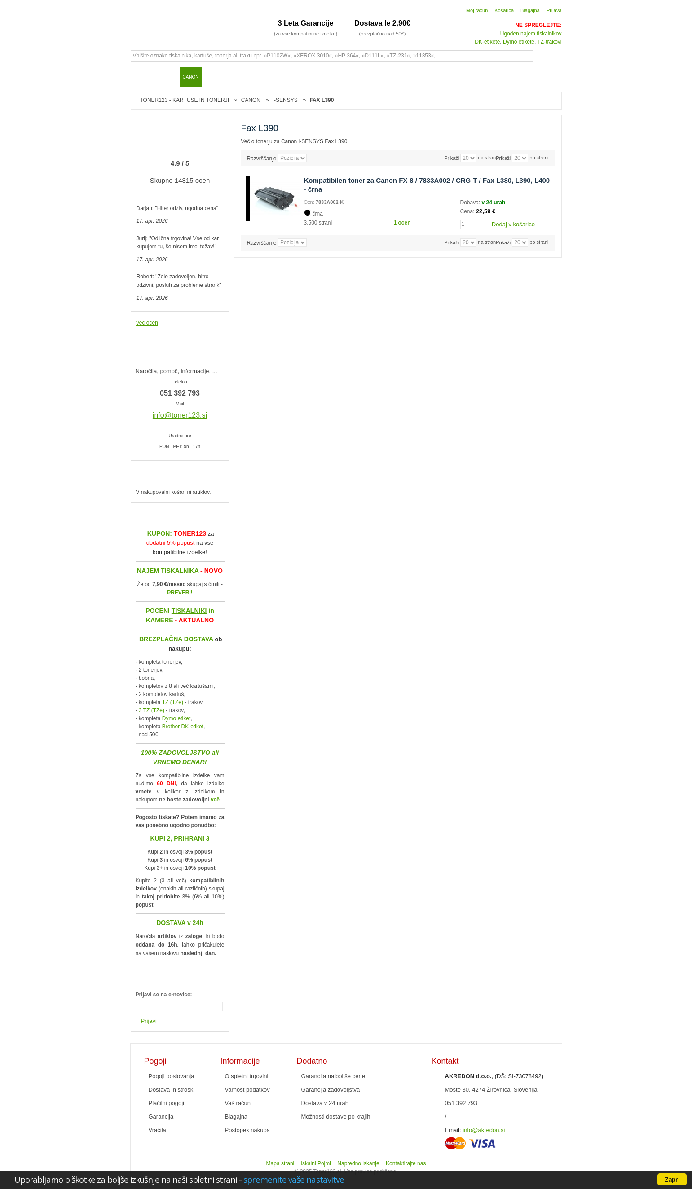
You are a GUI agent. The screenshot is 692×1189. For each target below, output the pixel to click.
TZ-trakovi (550, 42)
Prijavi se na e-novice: (164, 994)
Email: (453, 1130)
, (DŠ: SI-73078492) (494, 1076)
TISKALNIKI (189, 610)
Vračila (157, 1130)
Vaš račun (238, 1103)
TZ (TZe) (172, 702)
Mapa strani (280, 1163)
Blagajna (530, 10)
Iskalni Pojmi (316, 1163)
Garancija (161, 1116)
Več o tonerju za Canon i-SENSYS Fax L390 (294, 141)
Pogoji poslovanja (171, 1076)
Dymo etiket (176, 718)
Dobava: (471, 202)
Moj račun (477, 10)
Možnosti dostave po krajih (335, 1116)
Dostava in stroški (172, 1089)
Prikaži (503, 158)
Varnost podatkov (247, 1089)
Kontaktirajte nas (406, 1163)
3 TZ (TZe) (151, 710)
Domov (142, 76)
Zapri (672, 1179)
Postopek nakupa (247, 1130)
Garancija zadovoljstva (330, 1089)
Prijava (554, 10)
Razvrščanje (262, 158)
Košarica (504, 10)
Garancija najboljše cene (333, 1076)
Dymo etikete (518, 42)
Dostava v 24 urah (325, 1103)
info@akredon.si (484, 1130)
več (215, 800)
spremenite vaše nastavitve (293, 1179)
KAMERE (159, 620)
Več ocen (147, 323)
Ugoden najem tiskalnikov (531, 34)
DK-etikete (487, 42)
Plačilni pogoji (167, 1103)
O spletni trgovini (247, 1076)
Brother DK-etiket (182, 726)
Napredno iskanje (358, 1163)
